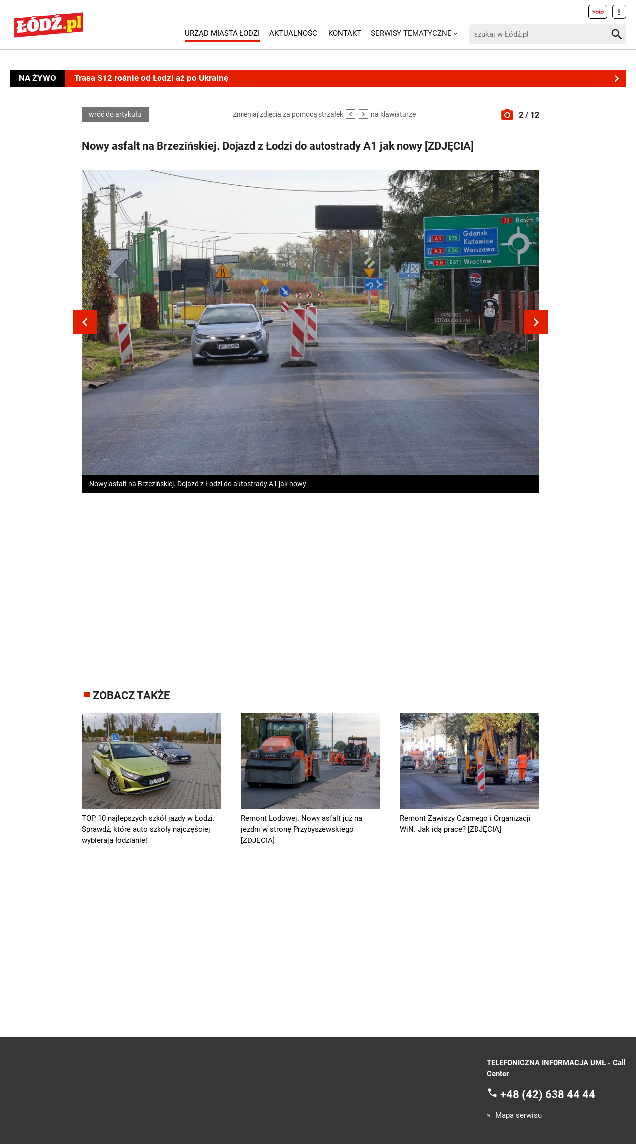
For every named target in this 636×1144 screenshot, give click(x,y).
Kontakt (344, 33)
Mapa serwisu (518, 1115)
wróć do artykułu (115, 115)
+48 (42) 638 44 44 (547, 1094)
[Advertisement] (310, 583)
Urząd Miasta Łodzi (222, 33)
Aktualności (294, 33)
